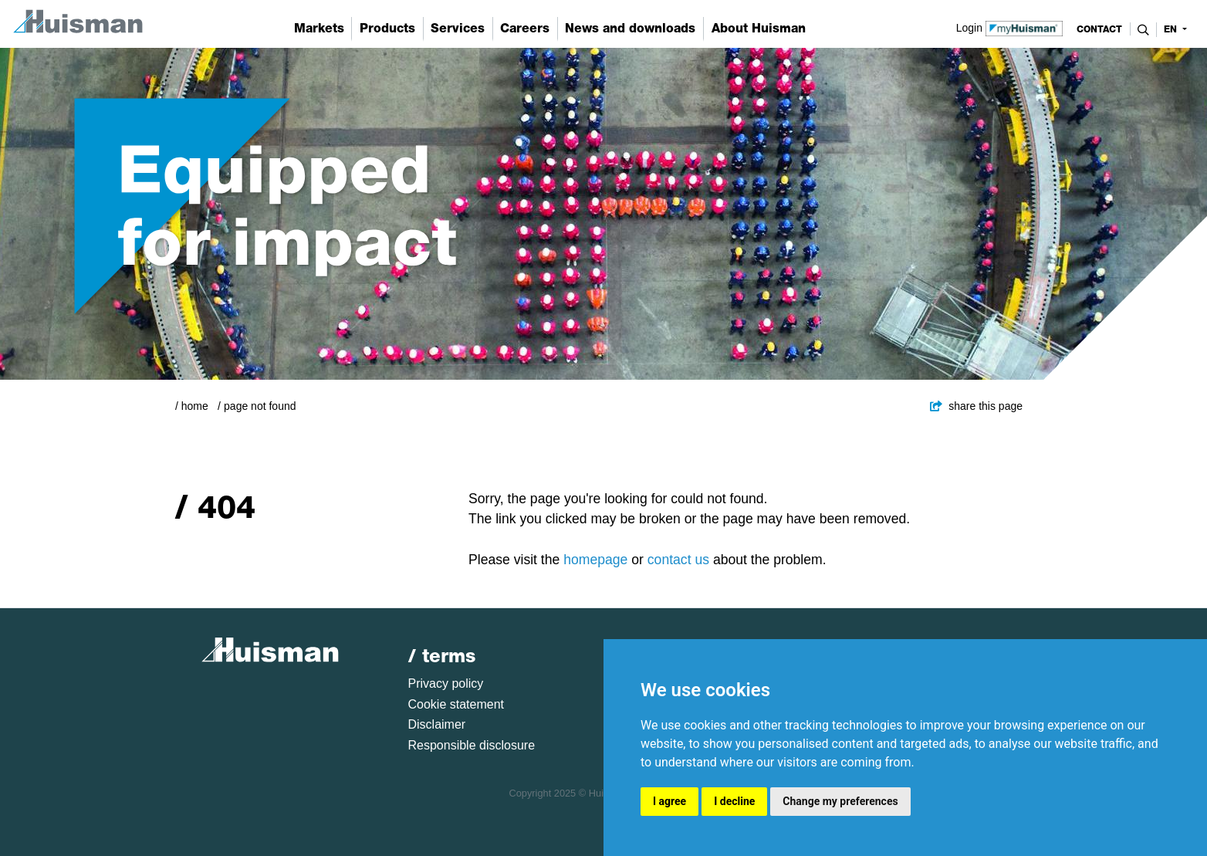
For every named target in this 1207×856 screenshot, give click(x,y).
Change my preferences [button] (840, 801)
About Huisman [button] (759, 28)
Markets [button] (319, 28)
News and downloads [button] (630, 28)
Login (1009, 27)
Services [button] (458, 28)
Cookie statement (456, 704)
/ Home (191, 406)
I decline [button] (734, 801)
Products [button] (387, 28)
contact (1099, 29)
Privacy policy (446, 683)
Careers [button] (524, 28)
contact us (678, 559)
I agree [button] (669, 801)
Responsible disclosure (472, 745)
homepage (595, 559)
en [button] (1172, 29)
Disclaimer (437, 724)
